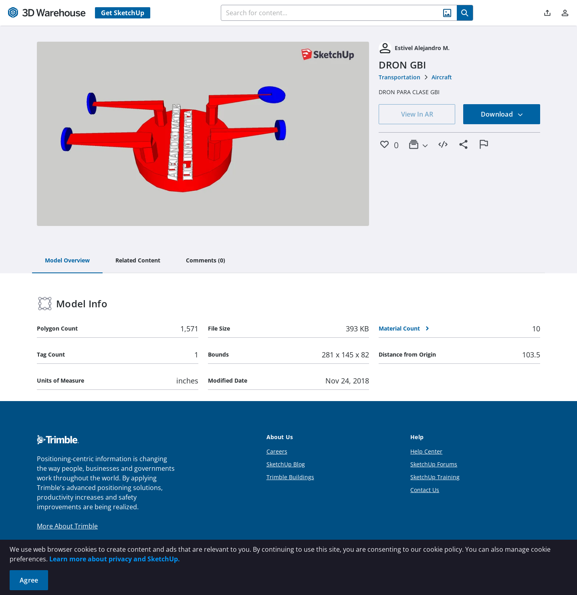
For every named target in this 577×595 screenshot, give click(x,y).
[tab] (67, 260)
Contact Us (424, 490)
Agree (29, 580)
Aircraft (442, 77)
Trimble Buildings (290, 477)
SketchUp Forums (433, 464)
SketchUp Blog (285, 464)
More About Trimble (67, 526)
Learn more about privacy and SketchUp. (114, 559)
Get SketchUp (122, 12)
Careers (276, 451)
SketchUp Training (435, 477)
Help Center (426, 451)
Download (502, 114)
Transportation (399, 77)
